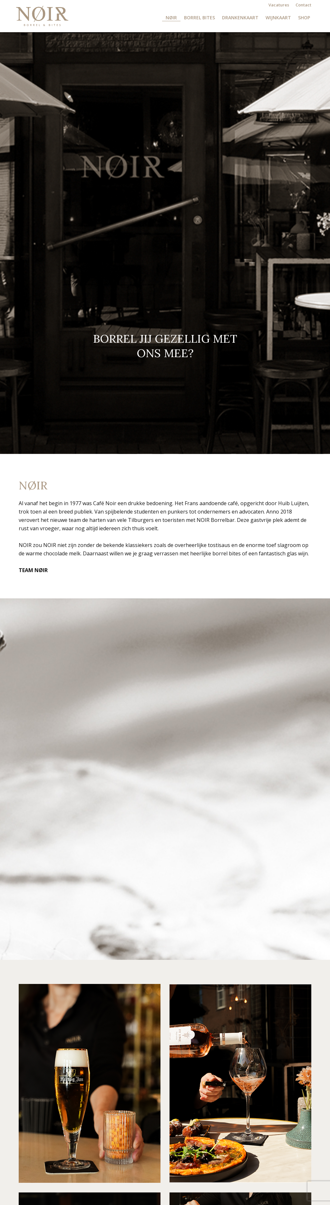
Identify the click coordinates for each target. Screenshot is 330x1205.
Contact (303, 5)
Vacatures (278, 5)
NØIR (171, 18)
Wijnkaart (278, 18)
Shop (304, 18)
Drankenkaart (240, 18)
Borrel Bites (199, 18)
